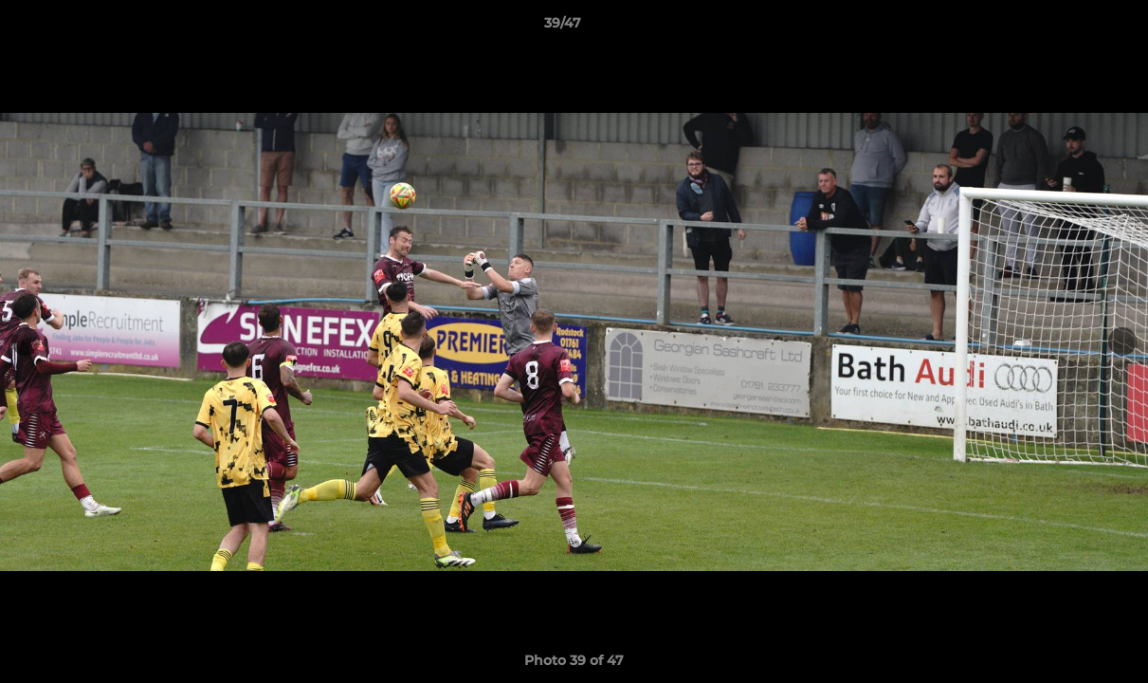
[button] (1068, 27)
